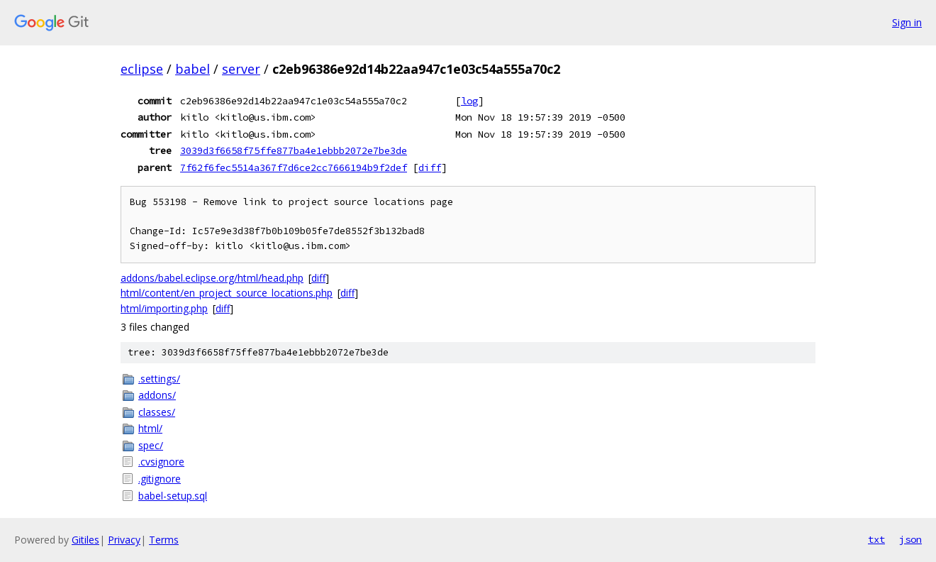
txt (876, 539)
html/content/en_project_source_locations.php (227, 292)
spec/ (150, 445)
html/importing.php (164, 308)
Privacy (124, 539)
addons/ (157, 395)
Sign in (907, 22)
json (910, 539)
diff (429, 167)
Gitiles (85, 539)
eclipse (142, 68)
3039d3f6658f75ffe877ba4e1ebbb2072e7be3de (293, 150)
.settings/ (159, 378)
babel (192, 68)
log (469, 100)
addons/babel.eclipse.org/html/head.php (212, 278)
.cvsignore (161, 461)
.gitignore (159, 478)
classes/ (156, 412)
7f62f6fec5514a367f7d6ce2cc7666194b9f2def (293, 167)
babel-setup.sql (172, 495)
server (241, 68)
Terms (164, 539)
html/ (150, 428)
